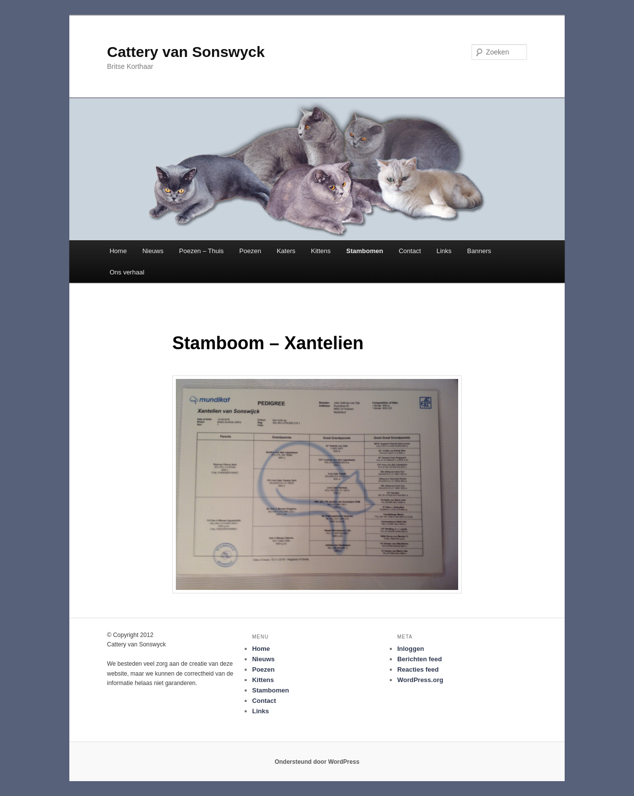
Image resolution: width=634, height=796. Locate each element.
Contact (410, 251)
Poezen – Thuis (201, 251)
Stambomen (364, 251)
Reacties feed (418, 669)
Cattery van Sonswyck (185, 52)
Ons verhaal (126, 272)
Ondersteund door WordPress (316, 761)
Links (443, 251)
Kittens (321, 251)
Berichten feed (419, 659)
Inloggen (410, 648)
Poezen (250, 251)
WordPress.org (420, 680)
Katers (286, 251)
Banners (479, 251)
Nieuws (152, 251)
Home (118, 251)
